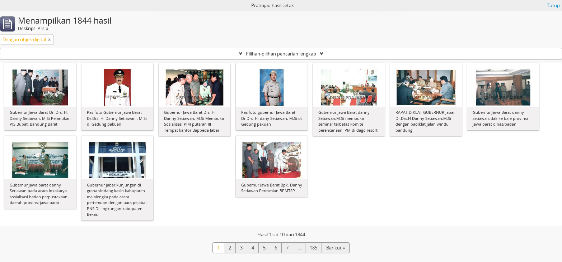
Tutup (553, 5)
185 (313, 247)
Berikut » (335, 247)
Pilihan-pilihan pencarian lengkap (281, 53)
